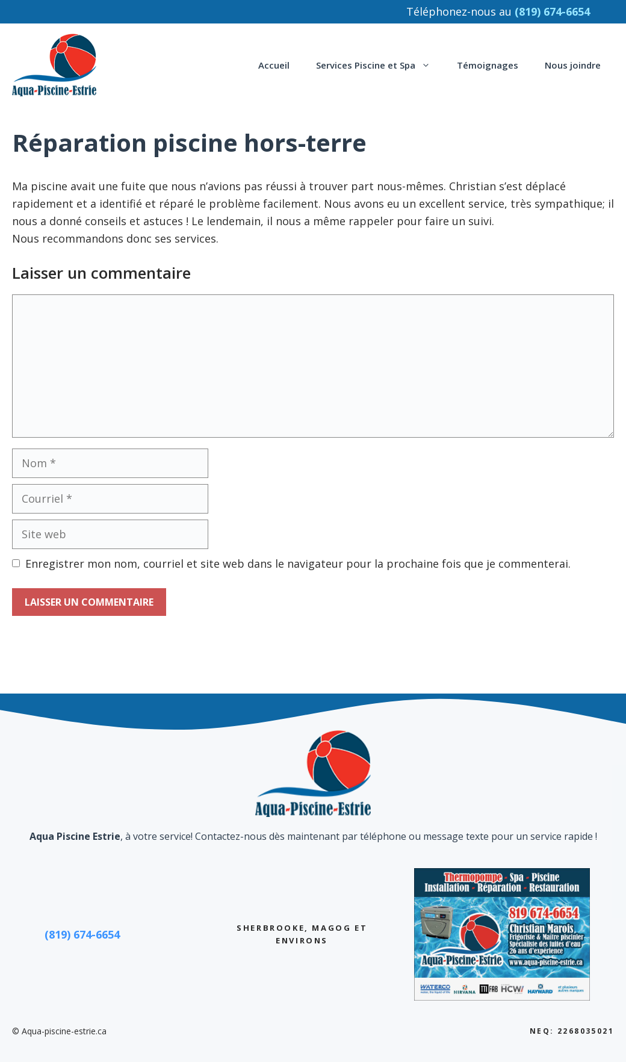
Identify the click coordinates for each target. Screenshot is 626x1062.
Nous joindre (573, 65)
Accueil (274, 65)
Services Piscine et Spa (380, 65)
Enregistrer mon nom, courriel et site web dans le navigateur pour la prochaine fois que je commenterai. (298, 563)
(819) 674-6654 (82, 934)
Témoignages (487, 65)
